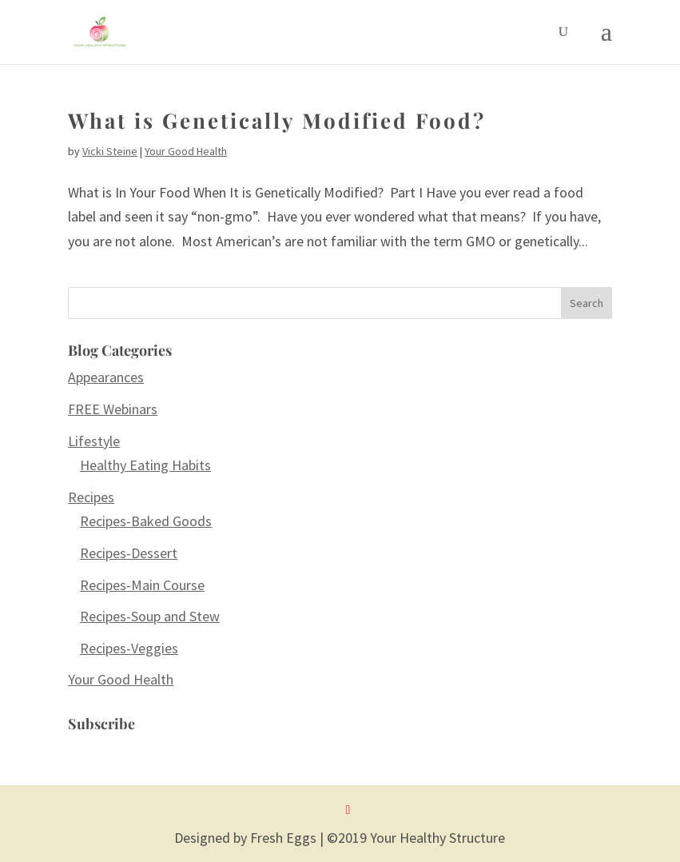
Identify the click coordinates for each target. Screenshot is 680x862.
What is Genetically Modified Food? (277, 120)
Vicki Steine (109, 151)
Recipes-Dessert (128, 553)
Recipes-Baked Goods (146, 521)
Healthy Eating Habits (145, 465)
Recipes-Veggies (129, 648)
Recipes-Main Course (142, 585)
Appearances (106, 377)
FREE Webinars (112, 409)
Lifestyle (94, 441)
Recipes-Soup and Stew (150, 616)
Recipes (91, 497)
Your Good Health (186, 151)
